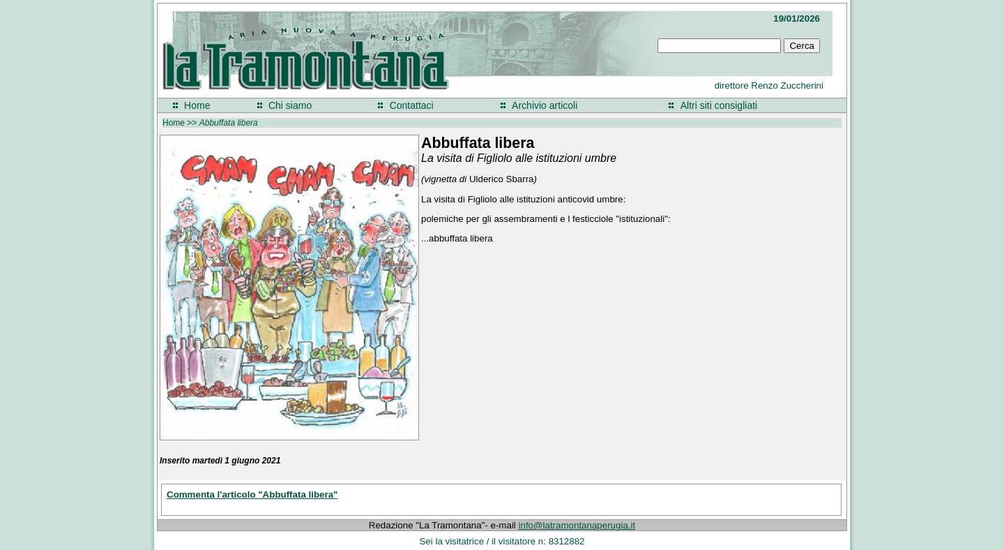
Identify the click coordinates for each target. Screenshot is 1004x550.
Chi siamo (290, 105)
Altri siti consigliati (718, 105)
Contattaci (412, 105)
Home (197, 105)
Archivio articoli (544, 105)
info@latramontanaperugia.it (577, 525)
